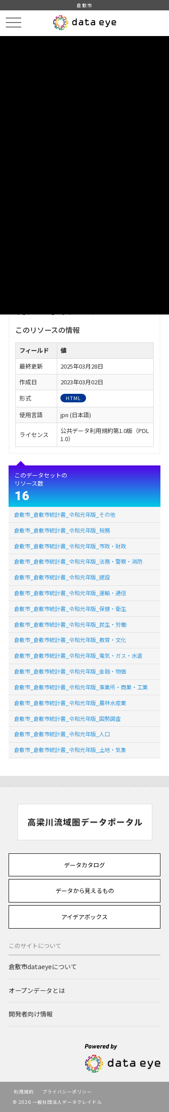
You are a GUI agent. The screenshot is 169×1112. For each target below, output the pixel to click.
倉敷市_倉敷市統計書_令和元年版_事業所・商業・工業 (81, 687)
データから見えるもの (84, 890)
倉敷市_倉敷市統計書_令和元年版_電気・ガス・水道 (78, 655)
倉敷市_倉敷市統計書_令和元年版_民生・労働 (70, 624)
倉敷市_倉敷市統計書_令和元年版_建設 (62, 577)
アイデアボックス (84, 916)
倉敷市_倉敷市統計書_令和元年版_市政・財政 (70, 546)
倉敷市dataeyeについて (43, 966)
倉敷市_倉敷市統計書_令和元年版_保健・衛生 (70, 608)
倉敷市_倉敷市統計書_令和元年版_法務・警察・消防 (78, 561)
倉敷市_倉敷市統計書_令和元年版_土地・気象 (70, 749)
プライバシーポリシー (67, 1091)
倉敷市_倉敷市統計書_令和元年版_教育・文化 (70, 639)
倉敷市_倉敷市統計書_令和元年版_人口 (62, 734)
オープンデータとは (37, 990)
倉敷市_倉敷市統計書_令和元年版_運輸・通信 (70, 593)
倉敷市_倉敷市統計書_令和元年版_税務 (62, 530)
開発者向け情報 (31, 1013)
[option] (85, 822)
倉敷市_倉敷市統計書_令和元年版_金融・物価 (70, 671)
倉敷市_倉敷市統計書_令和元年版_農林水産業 (70, 702)
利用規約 (24, 1091)
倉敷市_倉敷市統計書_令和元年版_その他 (64, 514)
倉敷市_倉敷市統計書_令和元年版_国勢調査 (67, 718)
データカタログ (84, 865)
